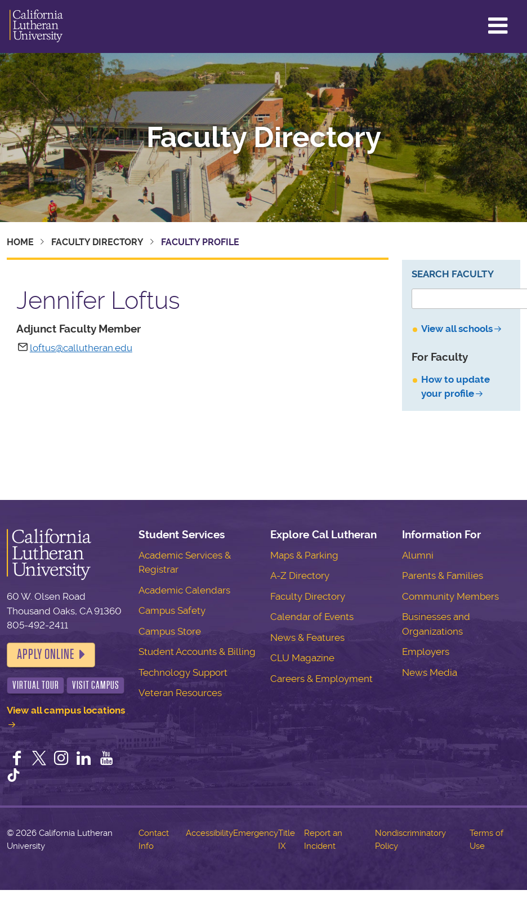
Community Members (450, 596)
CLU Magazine (302, 657)
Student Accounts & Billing (197, 651)
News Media (429, 672)
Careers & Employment (321, 678)
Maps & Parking (304, 555)
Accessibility (209, 833)
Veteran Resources (180, 692)
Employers (425, 651)
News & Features (307, 637)
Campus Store (170, 631)
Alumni (418, 555)
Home (20, 242)
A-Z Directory (299, 575)
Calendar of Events (312, 616)
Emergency (255, 833)
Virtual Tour (35, 685)
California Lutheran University (36, 26)
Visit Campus (95, 685)
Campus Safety (172, 610)
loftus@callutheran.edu (81, 347)
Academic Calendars (184, 590)
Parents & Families (442, 575)
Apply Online (45, 654)
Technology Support (183, 672)
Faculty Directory (263, 137)
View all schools (457, 328)
